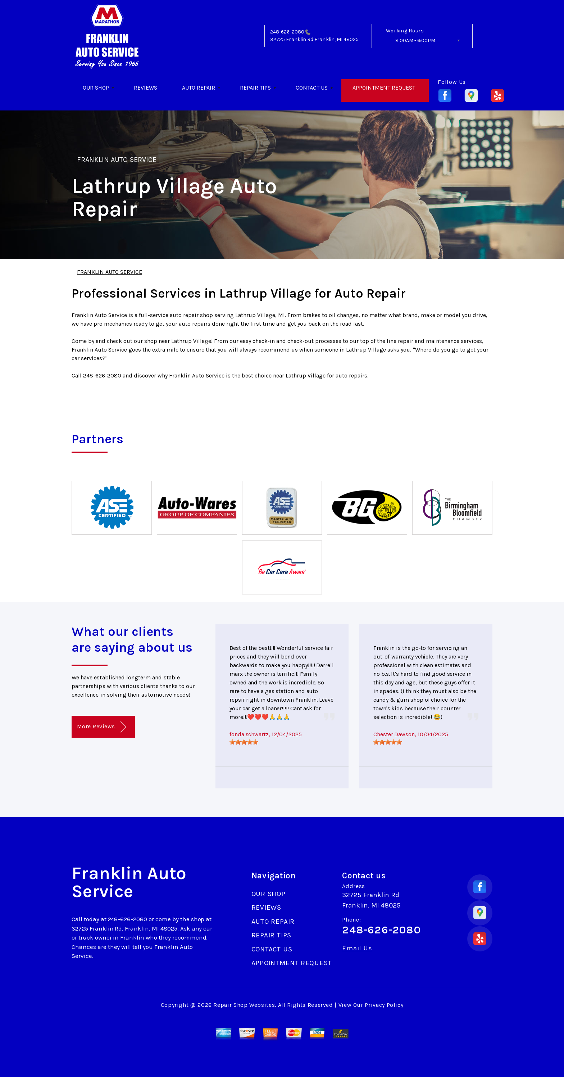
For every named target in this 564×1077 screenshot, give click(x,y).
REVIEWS (145, 87)
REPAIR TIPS (255, 87)
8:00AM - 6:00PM (415, 40)
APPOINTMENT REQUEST (383, 87)
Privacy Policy (384, 1004)
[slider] (243, 742)
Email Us (357, 948)
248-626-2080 (287, 32)
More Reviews (101, 727)
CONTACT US (312, 87)
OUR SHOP (96, 87)
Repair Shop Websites (244, 1004)
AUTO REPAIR (198, 87)
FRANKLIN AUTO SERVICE (116, 159)
